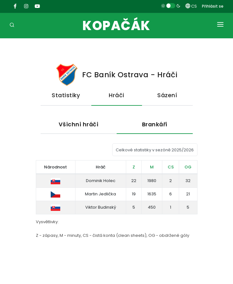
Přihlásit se (212, 6)
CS (191, 6)
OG (187, 167)
